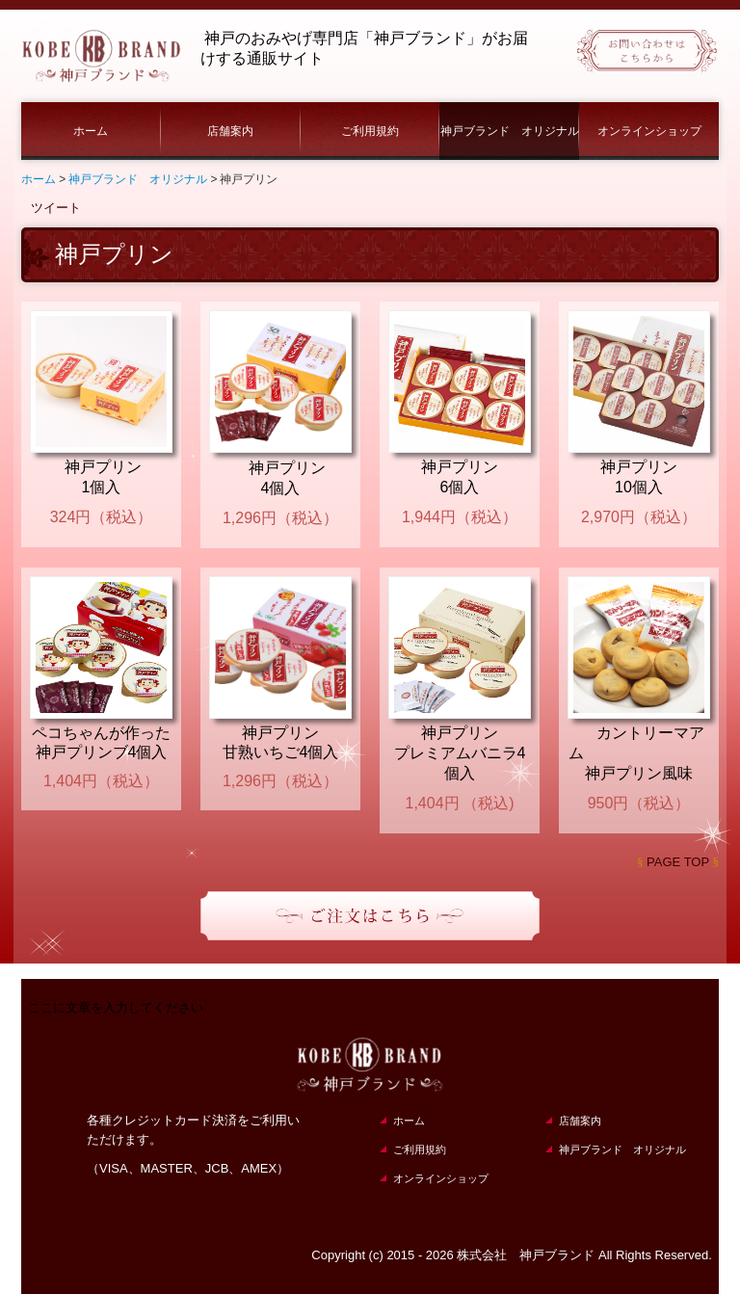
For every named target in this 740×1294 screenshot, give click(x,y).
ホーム (90, 131)
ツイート (56, 207)
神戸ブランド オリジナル (509, 131)
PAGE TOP (678, 862)
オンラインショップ (649, 131)
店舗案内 (230, 131)
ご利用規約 (370, 131)
